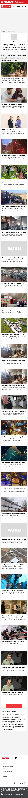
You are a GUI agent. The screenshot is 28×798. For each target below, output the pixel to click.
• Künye (11, 795)
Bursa (22, 714)
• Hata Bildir (13, 796)
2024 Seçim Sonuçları (8, 768)
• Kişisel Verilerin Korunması (19, 795)
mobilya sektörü (16, 717)
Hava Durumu (6, 774)
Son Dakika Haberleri (8, 766)
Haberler (3, 31)
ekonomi (17, 714)
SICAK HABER (16, 6)
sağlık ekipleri (6, 717)
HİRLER (5, 6)
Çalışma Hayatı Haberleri (8, 771)
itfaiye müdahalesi (7, 714)
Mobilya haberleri (11, 31)
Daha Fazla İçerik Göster (14, 706)
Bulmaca (5, 776)
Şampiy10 (5, 779)
